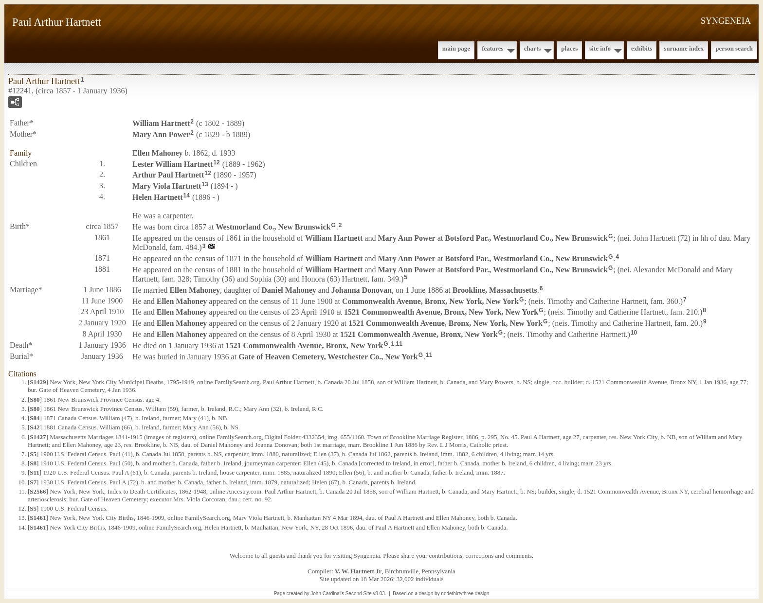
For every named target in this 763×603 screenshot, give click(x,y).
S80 (34, 399)
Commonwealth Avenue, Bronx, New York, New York (430, 301)
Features (493, 48)
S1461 (38, 517)
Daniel (288, 290)
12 (216, 162)
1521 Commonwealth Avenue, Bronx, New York (419, 334)
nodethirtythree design (465, 593)
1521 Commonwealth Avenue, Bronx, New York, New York (441, 312)
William (161, 123)
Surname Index (684, 48)
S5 (33, 454)
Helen (157, 197)
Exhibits (641, 48)
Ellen (157, 153)
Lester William (172, 164)
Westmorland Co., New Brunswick (273, 227)
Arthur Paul (168, 175)
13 (204, 184)
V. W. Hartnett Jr (358, 571)
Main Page (456, 48)
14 (186, 195)
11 (399, 343)
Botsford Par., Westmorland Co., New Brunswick (526, 237)
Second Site (358, 593)
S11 (34, 472)
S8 (33, 463)
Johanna (361, 290)
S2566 (38, 491)
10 (634, 332)
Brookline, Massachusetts (495, 290)
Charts (532, 48)
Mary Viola (166, 186)
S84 (34, 418)
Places (569, 48)
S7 (33, 482)
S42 (34, 427)
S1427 (38, 437)
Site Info (600, 48)
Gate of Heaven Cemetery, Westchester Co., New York (328, 356)
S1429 (38, 382)
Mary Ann (161, 134)
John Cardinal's (327, 593)
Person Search (734, 48)
